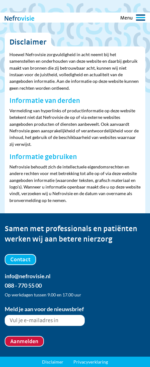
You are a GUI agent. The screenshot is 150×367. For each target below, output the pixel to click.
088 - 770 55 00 (23, 285)
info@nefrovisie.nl (28, 276)
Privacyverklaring (90, 361)
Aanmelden (24, 341)
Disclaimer (52, 361)
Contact (20, 259)
